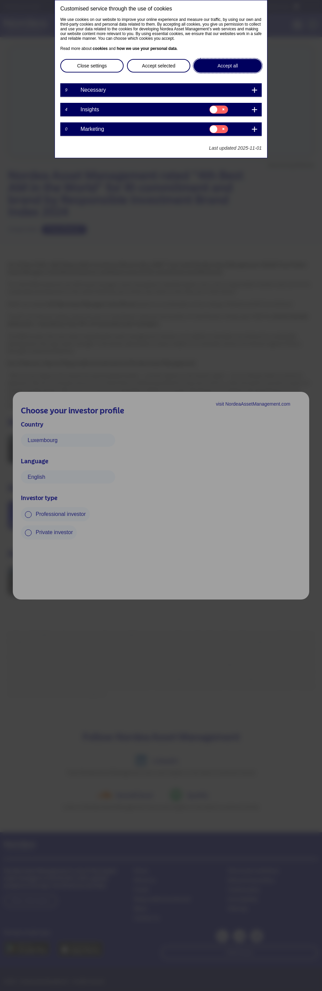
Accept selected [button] (158, 65)
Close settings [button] (92, 65)
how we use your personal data (146, 48)
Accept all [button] (228, 65)
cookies (100, 48)
